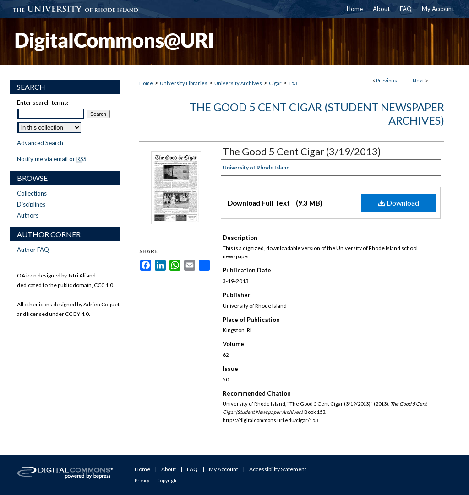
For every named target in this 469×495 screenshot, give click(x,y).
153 (293, 83)
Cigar (275, 83)
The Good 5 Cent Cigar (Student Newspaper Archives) (317, 113)
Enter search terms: (42, 102)
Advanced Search (40, 143)
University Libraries (183, 83)
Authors (27, 215)
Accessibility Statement (277, 469)
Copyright (168, 480)
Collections (32, 193)
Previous (386, 80)
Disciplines (31, 204)
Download (398, 202)
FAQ (192, 469)
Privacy (142, 480)
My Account (223, 469)
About (168, 469)
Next (418, 80)
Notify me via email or (52, 159)
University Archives (238, 83)
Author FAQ (33, 249)
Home (146, 83)
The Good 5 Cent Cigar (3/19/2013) (302, 151)
